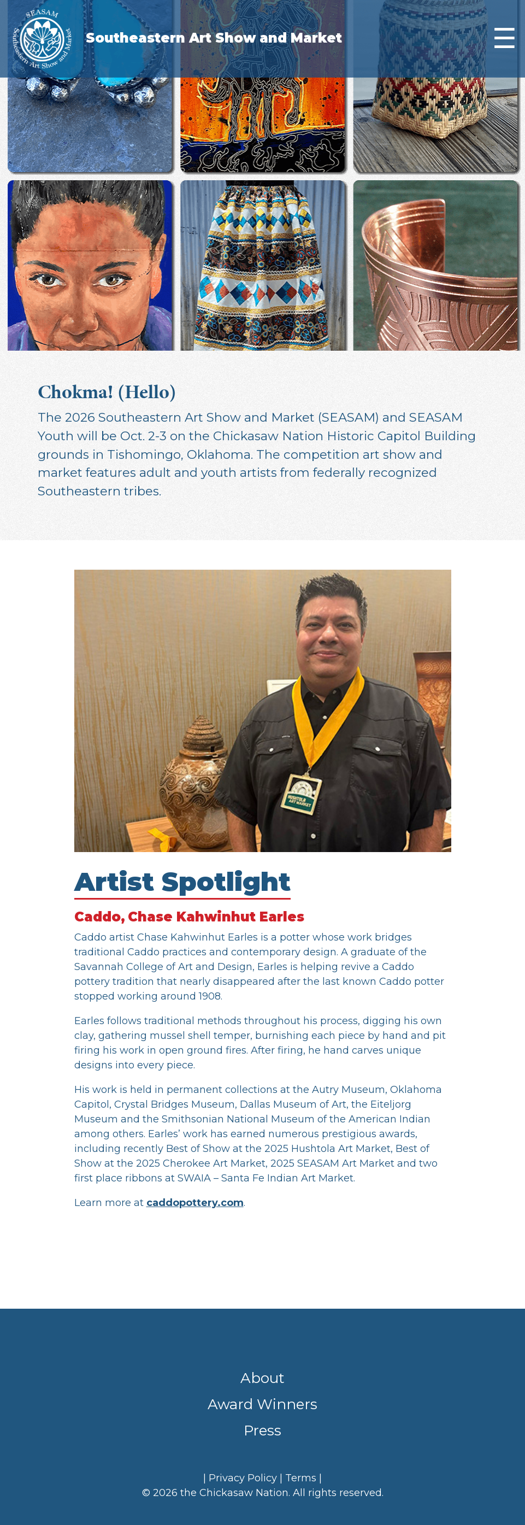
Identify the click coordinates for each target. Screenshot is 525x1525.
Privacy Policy (243, 1478)
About (262, 1378)
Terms (300, 1478)
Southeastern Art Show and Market (214, 38)
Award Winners (262, 1404)
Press (262, 1430)
